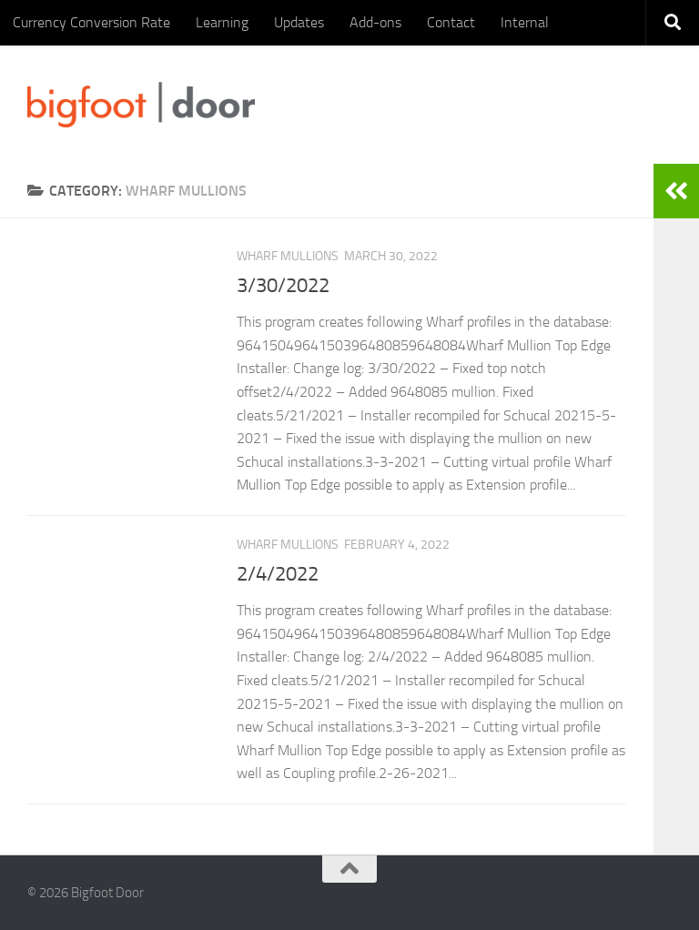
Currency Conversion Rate (91, 22)
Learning (222, 22)
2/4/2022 (278, 574)
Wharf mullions (288, 256)
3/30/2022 (283, 286)
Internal (525, 22)
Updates (299, 22)
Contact (451, 22)
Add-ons (375, 22)
